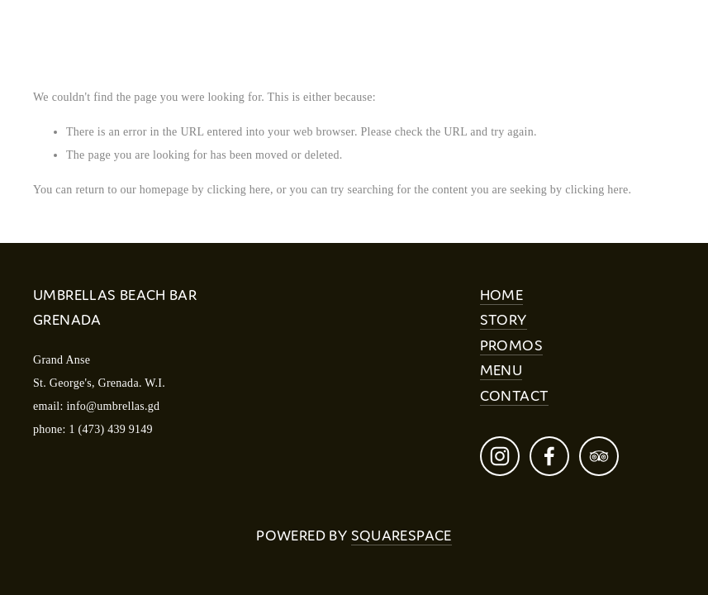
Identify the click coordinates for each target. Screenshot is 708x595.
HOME (502, 294)
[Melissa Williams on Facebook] (549, 456)
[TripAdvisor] (599, 456)
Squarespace (401, 535)
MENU (501, 369)
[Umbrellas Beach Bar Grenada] (500, 456)
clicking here (238, 189)
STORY (503, 319)
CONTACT (514, 395)
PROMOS (511, 345)
